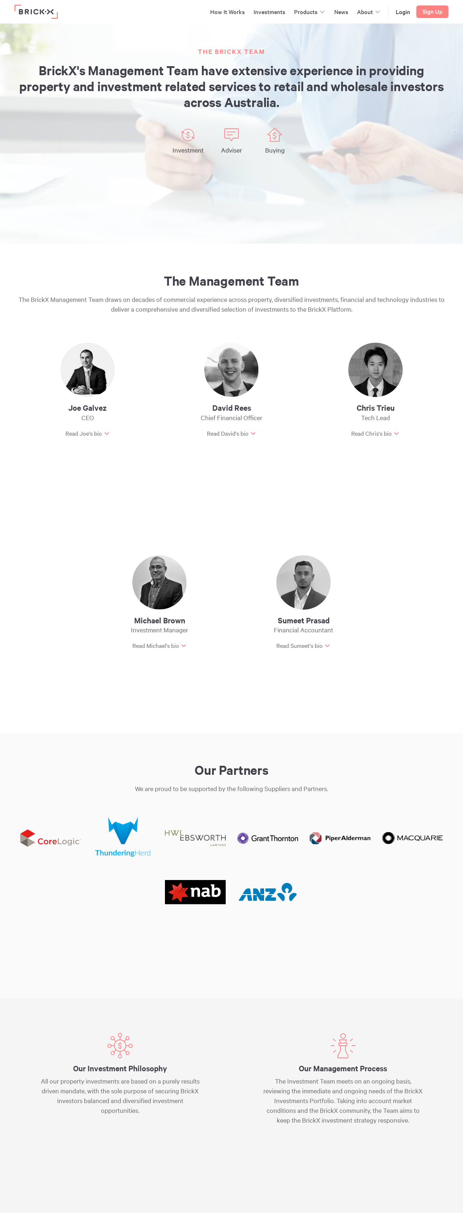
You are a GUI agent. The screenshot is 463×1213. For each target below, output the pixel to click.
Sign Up (432, 11)
